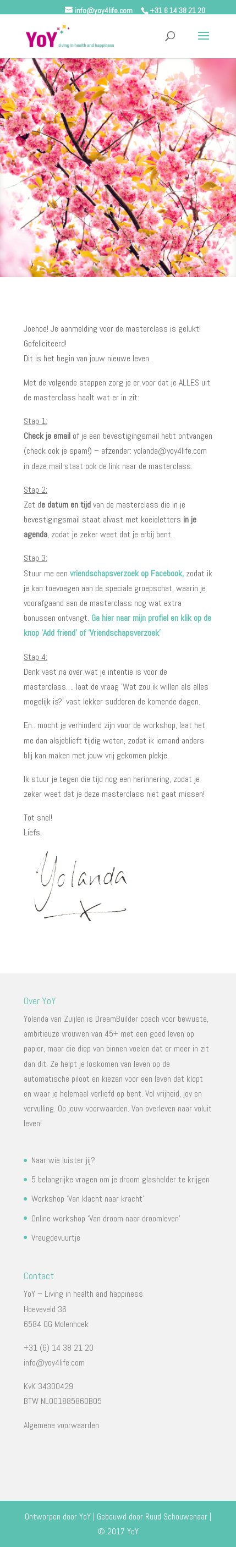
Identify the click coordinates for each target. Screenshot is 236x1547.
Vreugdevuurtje (55, 1237)
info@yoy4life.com (54, 1362)
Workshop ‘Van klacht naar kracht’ (87, 1198)
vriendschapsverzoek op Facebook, (127, 573)
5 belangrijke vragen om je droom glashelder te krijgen (120, 1179)
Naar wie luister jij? (63, 1160)
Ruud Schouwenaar (176, 1516)
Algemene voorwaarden (61, 1425)
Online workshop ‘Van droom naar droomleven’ (105, 1218)
